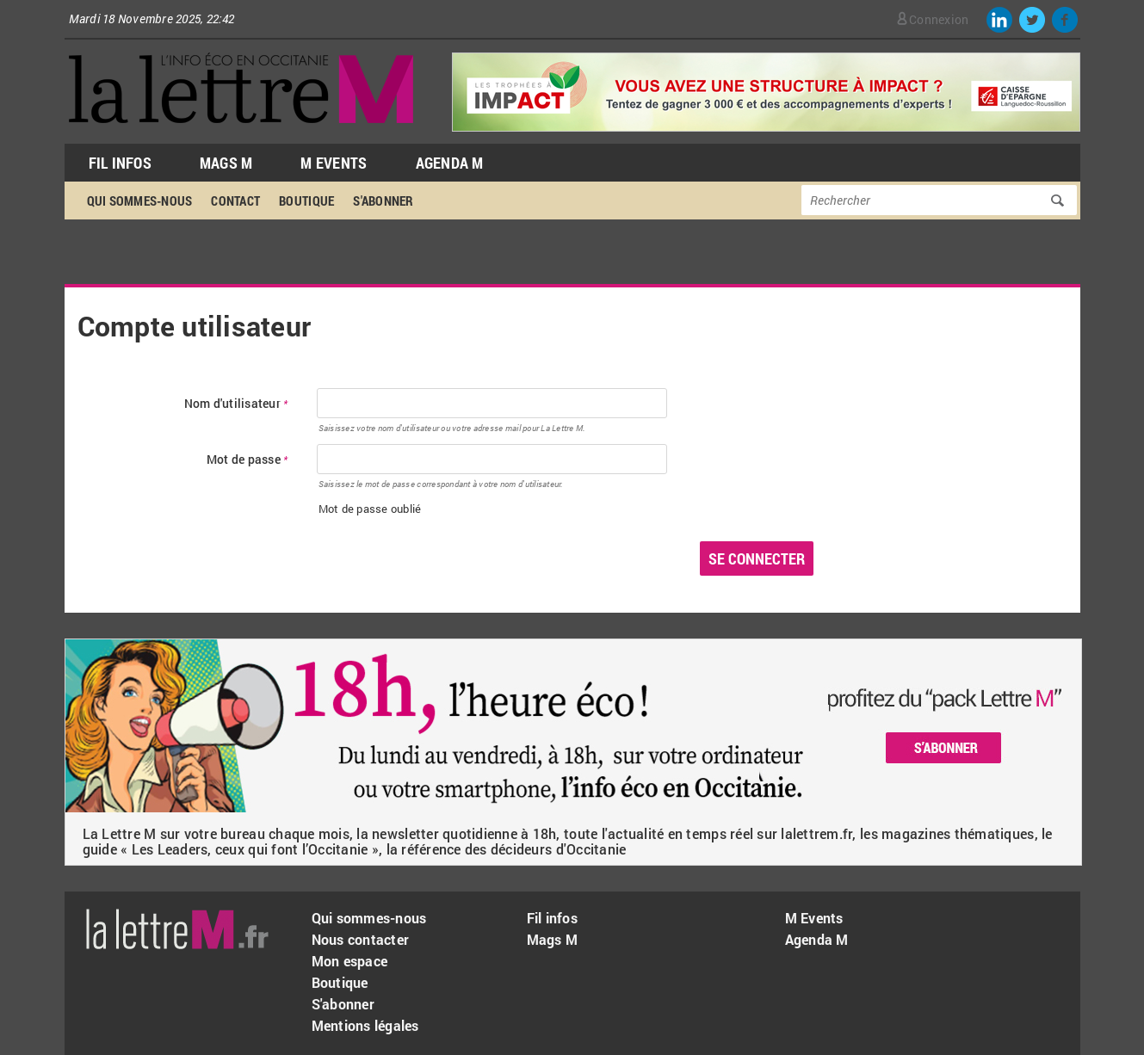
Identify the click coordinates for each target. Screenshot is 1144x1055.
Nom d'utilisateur (236, 404)
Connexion (938, 19)
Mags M (226, 162)
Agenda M (450, 162)
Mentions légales (365, 1025)
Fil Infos (120, 162)
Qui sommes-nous (140, 200)
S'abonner (383, 200)
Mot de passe (247, 460)
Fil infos (552, 918)
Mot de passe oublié (370, 508)
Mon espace (350, 961)
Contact (235, 200)
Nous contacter (361, 939)
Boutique (306, 200)
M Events (333, 162)
